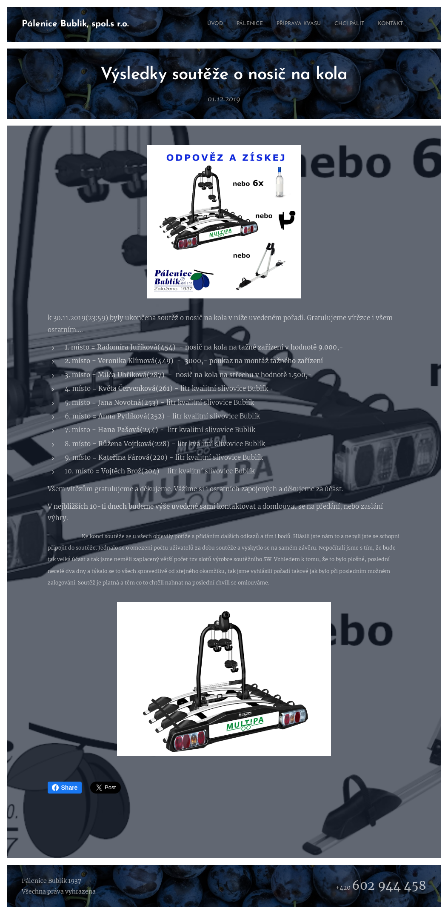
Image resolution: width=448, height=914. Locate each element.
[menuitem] (360, 24)
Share (65, 787)
